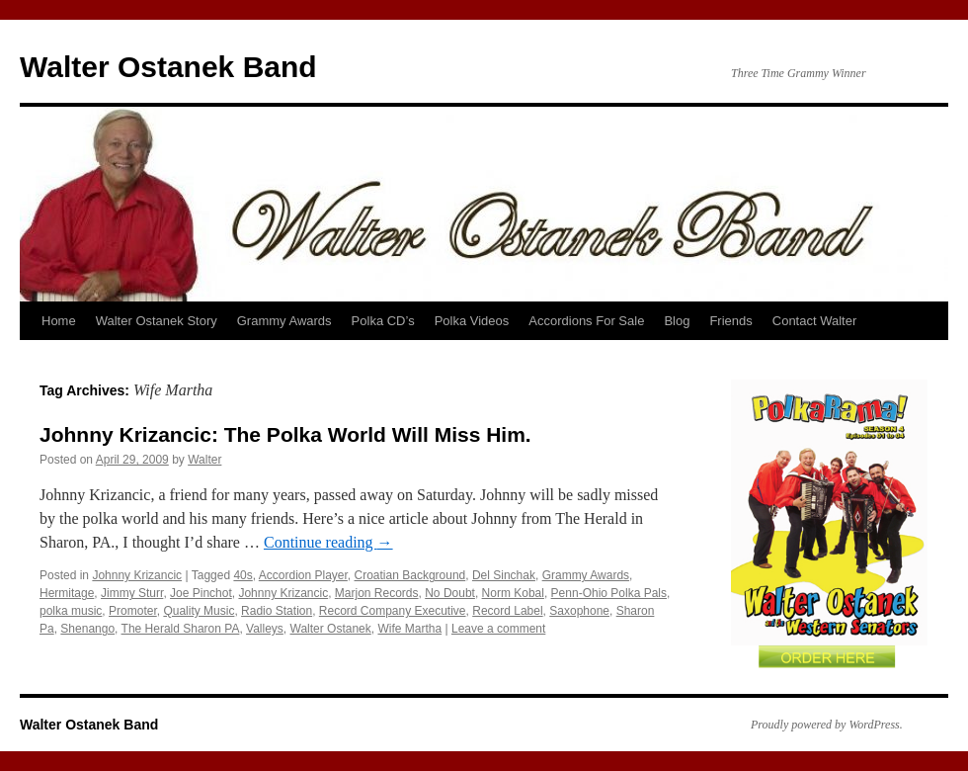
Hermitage (67, 593)
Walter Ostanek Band (168, 66)
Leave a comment (498, 629)
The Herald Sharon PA (180, 629)
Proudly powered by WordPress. (827, 724)
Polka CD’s (383, 320)
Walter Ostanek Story (156, 320)
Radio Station (276, 611)
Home (58, 320)
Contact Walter (814, 320)
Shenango (87, 629)
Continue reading (328, 542)
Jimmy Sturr (132, 593)
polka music (71, 611)
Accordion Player (303, 575)
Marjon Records (377, 593)
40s (242, 575)
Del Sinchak (503, 575)
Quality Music (198, 611)
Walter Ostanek (330, 629)
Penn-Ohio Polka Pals (609, 593)
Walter (204, 460)
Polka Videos (472, 320)
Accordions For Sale (586, 320)
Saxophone (579, 611)
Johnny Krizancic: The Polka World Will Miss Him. (285, 434)
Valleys (264, 629)
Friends (730, 320)
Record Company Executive (392, 611)
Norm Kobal (513, 593)
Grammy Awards (284, 320)
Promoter (133, 611)
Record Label (507, 611)
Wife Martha (409, 629)
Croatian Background (410, 575)
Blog (676, 320)
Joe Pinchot (201, 593)
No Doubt (450, 593)
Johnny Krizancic (137, 575)
